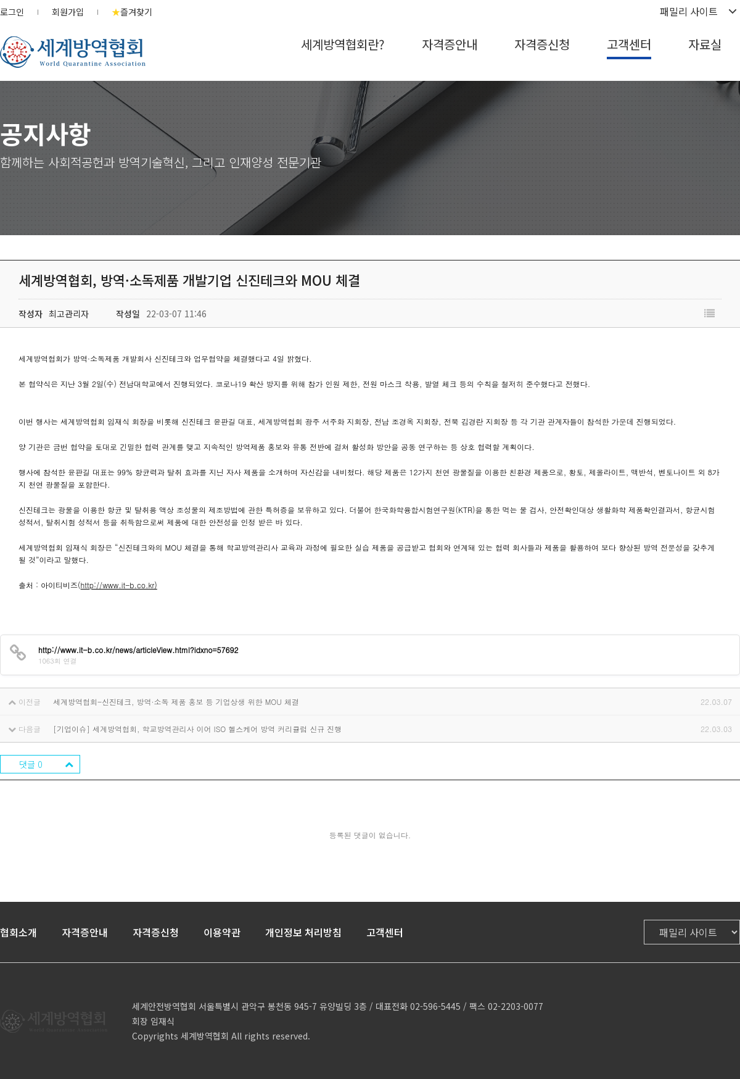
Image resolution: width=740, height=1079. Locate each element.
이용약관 (222, 932)
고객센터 (629, 44)
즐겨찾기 (132, 11)
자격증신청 (542, 44)
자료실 (705, 44)
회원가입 (68, 11)
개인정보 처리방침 (303, 932)
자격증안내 (449, 44)
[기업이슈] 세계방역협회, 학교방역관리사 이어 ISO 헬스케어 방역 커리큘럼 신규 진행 (197, 728)
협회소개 (18, 932)
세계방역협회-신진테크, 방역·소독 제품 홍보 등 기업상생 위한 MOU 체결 (176, 701)
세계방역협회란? (343, 44)
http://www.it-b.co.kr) (119, 585)
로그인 (12, 11)
